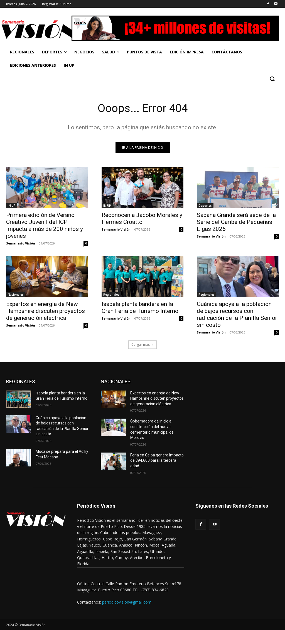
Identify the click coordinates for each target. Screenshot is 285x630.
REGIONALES (20, 381)
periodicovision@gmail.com (126, 602)
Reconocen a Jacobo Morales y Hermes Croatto (142, 218)
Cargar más (142, 344)
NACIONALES (116, 381)
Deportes (205, 205)
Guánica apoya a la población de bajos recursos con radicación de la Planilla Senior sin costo (237, 314)
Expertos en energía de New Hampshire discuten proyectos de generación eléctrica (45, 311)
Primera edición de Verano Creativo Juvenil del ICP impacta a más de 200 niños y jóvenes (44, 225)
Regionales (111, 295)
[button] (272, 78)
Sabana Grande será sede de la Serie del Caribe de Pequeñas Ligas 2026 (236, 222)
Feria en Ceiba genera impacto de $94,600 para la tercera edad (157, 460)
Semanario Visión (20, 243)
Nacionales (16, 295)
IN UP (12, 205)
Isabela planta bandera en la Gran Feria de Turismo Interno (140, 307)
